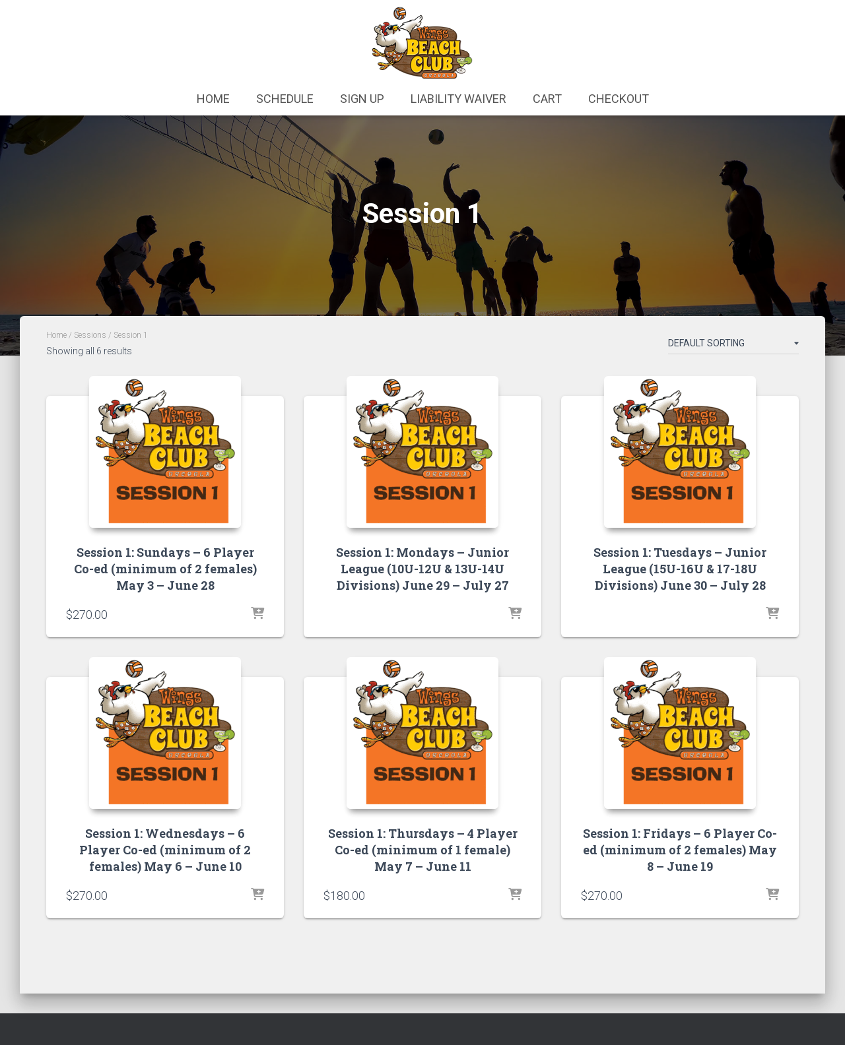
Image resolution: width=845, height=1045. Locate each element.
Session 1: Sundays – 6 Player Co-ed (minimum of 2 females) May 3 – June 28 (165, 568)
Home (213, 99)
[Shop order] (733, 346)
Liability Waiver (458, 99)
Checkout (618, 99)
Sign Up (362, 99)
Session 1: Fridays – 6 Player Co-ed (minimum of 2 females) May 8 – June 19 (680, 849)
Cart (547, 99)
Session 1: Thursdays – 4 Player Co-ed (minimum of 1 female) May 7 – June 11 (423, 849)
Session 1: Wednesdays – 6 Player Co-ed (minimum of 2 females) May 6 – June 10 (165, 849)
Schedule (285, 99)
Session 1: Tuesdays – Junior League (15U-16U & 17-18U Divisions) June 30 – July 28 (679, 568)
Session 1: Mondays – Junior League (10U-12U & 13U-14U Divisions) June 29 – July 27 (422, 568)
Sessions (90, 335)
